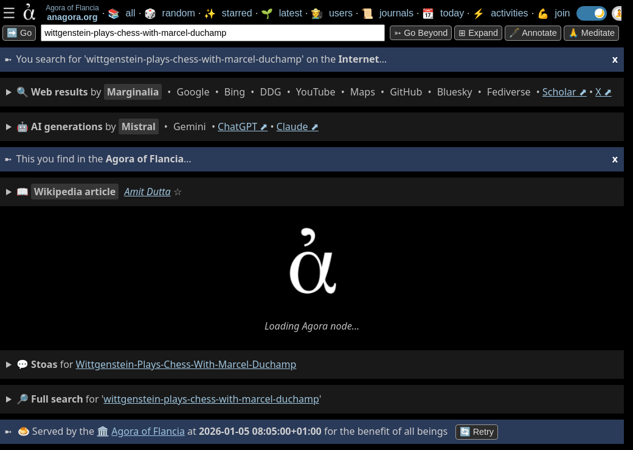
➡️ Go (19, 33)
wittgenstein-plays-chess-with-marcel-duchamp (186, 364)
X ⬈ (603, 92)
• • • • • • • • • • (314, 92)
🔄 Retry (477, 432)
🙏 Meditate (591, 33)
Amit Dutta (147, 191)
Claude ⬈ (298, 126)
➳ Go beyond (421, 33)
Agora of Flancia (148, 431)
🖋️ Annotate (533, 33)
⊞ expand (478, 33)
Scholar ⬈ (564, 92)
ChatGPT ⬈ (243, 126)
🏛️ (103, 431)
